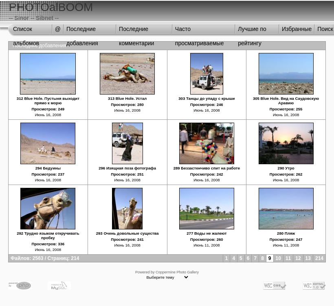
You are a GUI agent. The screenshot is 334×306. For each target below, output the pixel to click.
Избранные (297, 29)
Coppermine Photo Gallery (177, 272)
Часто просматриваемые (199, 31)
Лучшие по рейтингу (252, 31)
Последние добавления (82, 31)
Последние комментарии (136, 31)
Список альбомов (26, 31)
